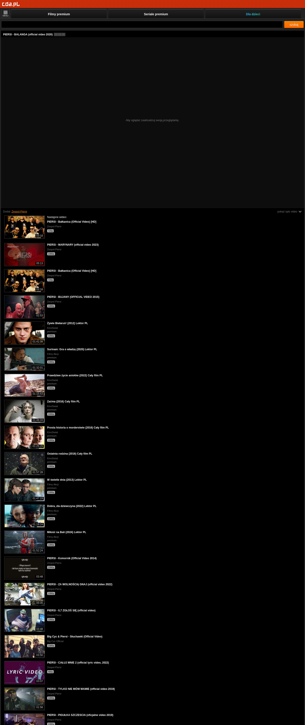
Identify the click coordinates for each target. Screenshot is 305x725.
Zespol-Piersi (19, 211)
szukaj (294, 24)
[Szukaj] (142, 24)
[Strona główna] (11, 4)
